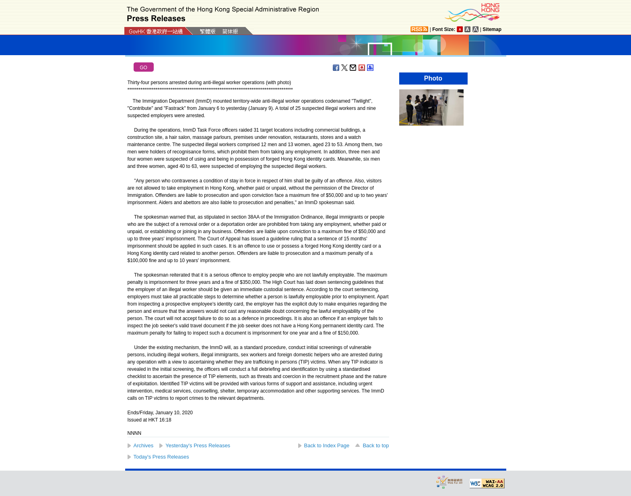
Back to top (376, 445)
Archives (144, 445)
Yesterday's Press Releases (197, 445)
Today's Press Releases (161, 457)
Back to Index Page (327, 445)
